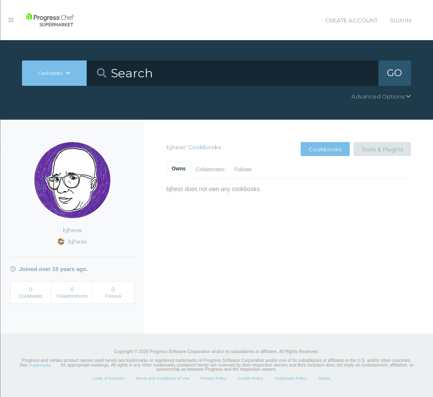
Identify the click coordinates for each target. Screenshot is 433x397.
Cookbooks (325, 149)
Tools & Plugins (382, 149)
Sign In (400, 20)
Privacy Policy (213, 378)
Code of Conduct (108, 378)
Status (324, 378)
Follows (243, 169)
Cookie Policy (250, 378)
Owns (179, 169)
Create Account (351, 20)
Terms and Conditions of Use (162, 378)
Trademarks (40, 365)
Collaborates (210, 169)
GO (394, 73)
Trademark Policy (290, 378)
